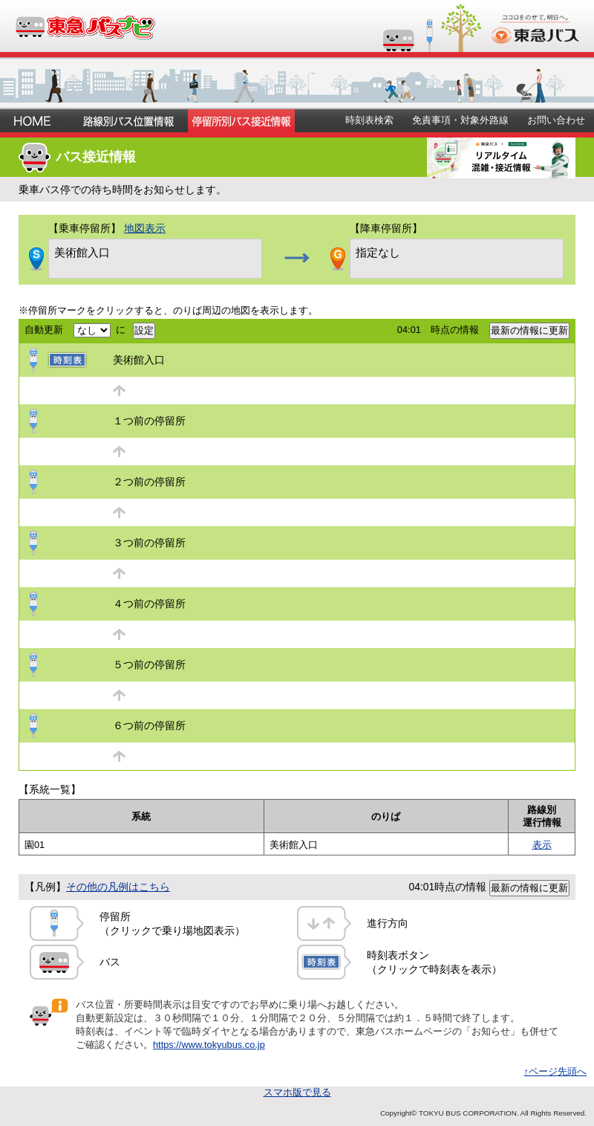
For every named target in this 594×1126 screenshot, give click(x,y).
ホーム (34, 120)
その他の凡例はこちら (118, 887)
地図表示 (145, 228)
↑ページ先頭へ (555, 1071)
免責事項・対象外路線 (460, 120)
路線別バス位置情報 (128, 120)
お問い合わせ (556, 120)
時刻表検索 (369, 120)
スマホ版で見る (297, 1092)
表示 (542, 844)
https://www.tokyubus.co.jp (209, 1044)
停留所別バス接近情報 (241, 120)
